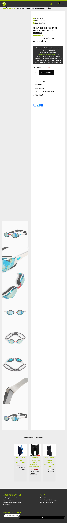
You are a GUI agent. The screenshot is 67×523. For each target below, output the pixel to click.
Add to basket (47, 72)
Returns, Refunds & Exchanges (12, 502)
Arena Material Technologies (48, 500)
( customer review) (48, 36)
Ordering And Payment (10, 498)
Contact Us (43, 498)
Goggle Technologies (46, 502)
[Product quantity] (36, 72)
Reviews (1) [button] (38, 95)
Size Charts (6, 504)
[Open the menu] (63, 4)
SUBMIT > (42, 517)
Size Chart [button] (38, 88)
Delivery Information (9, 500)
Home (4, 8)
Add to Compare (40, 20)
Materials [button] (38, 85)
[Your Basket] (58, 4)
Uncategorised (11, 8)
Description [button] (39, 81)
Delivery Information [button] (43, 91)
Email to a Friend (39, 23)
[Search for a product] (51, 4)
